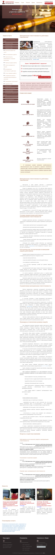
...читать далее (35, 59)
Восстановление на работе (10, 54)
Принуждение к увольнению (11, 81)
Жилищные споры (8, 43)
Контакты (39, 2)
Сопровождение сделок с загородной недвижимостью (14, 526)
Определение (31, 245)
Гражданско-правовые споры (9, 40)
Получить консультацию (44, 77)
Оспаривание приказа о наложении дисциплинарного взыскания (10, 77)
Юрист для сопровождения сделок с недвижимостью (13, 529)
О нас (22, 2)
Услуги (28, 2)
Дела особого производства (10, 97)
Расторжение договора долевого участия (11, 530)
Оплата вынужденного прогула (9, 66)
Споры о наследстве (9, 99)
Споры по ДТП (7, 86)
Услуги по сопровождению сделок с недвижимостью (13, 527)
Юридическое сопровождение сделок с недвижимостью (14, 524)
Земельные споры (8, 90)
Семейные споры (8, 45)
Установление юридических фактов (10, 94)
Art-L (44, 553)
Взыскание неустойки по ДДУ (8, 531)
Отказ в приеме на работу (10, 73)
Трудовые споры (8, 48)
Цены (33, 2)
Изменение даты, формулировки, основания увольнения (9, 58)
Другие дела (7, 102)
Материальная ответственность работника (10, 70)
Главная (17, 2)
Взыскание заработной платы (9, 51)
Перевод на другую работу (10, 62)
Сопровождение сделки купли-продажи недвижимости (14, 525)
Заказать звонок (49, 3)
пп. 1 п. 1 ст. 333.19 (45, 365)
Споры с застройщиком (9, 88)
